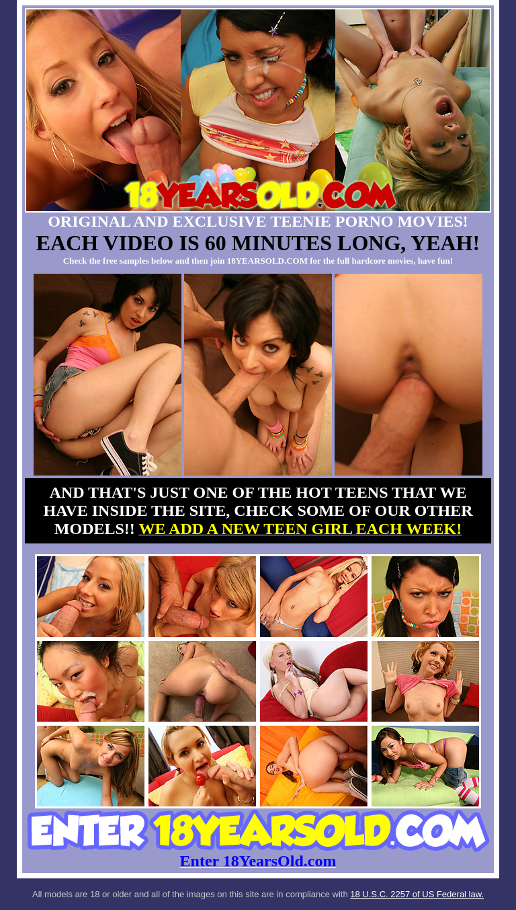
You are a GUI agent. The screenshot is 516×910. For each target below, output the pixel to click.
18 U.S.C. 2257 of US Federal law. (417, 894)
